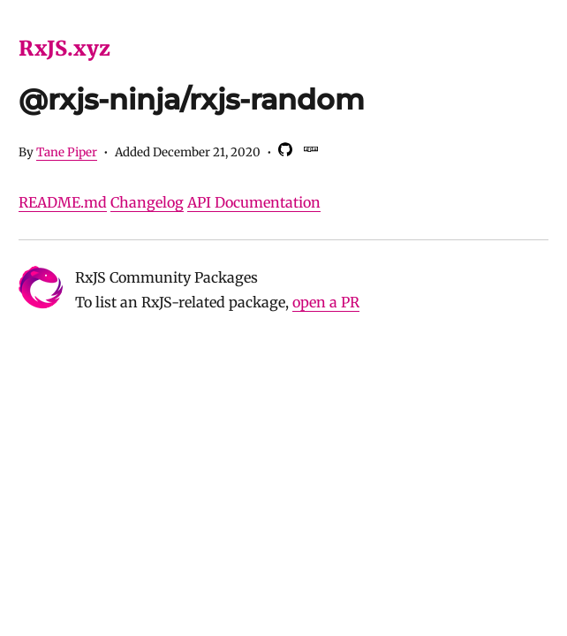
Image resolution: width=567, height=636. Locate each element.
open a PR (325, 302)
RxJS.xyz (64, 48)
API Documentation (254, 202)
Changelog (147, 202)
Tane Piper (66, 152)
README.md (63, 202)
